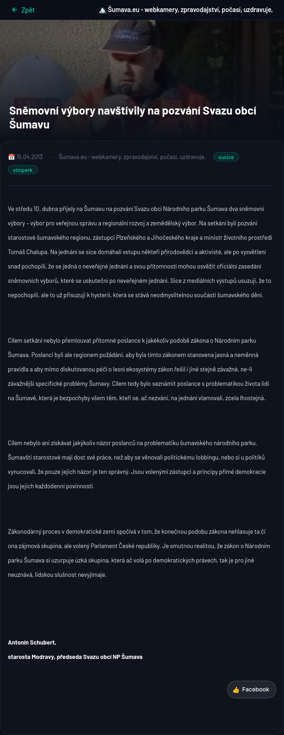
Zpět (23, 10)
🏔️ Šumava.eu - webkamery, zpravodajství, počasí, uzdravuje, (186, 9)
